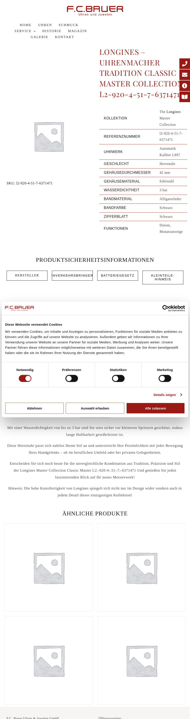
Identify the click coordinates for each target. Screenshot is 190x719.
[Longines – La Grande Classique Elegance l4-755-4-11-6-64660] (49, 660)
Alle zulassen (155, 408)
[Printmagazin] (184, 97)
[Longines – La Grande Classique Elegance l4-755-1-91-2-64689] (141, 660)
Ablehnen (34, 408)
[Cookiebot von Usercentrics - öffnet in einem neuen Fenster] (165, 308)
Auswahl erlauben (95, 408)
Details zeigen (165, 395)
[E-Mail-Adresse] (184, 74)
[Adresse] (184, 85)
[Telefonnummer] (184, 63)
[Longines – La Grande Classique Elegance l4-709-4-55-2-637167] (141, 568)
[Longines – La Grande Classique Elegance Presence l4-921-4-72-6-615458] (49, 568)
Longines (174, 112)
